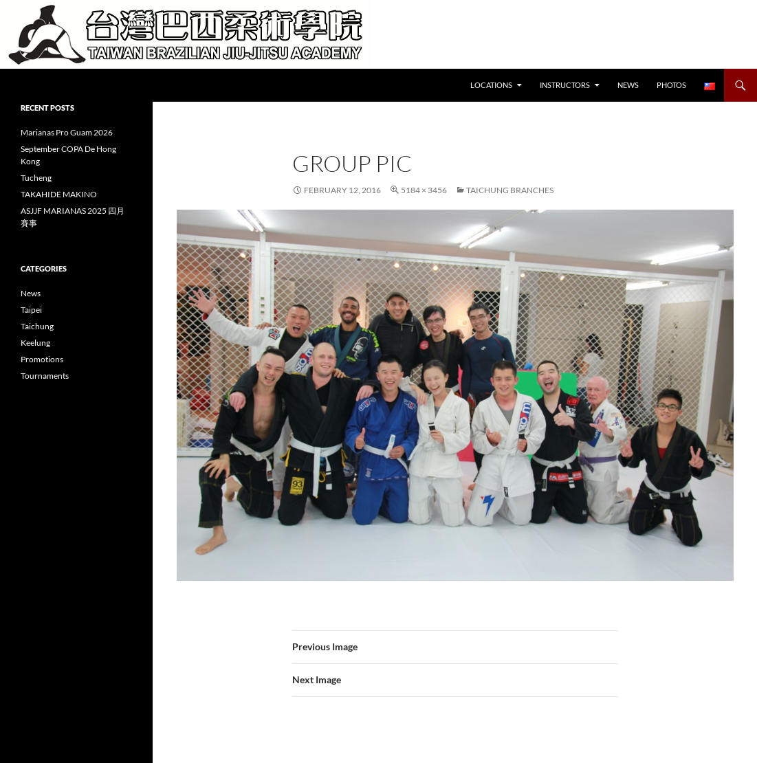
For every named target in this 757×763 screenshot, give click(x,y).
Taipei (31, 310)
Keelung (35, 343)
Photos (671, 84)
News (628, 84)
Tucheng (36, 178)
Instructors (565, 84)
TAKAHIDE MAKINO (59, 194)
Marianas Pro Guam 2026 (67, 132)
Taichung (37, 326)
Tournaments (45, 376)
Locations (491, 84)
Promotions (42, 359)
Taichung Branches (509, 190)
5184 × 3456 (424, 190)
